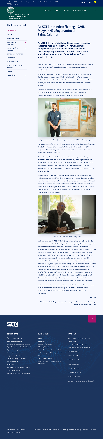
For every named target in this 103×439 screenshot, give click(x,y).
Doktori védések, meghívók (12, 49)
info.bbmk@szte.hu (73, 351)
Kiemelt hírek (11, 31)
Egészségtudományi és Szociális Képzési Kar (19, 347)
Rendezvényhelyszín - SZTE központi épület (50, 353)
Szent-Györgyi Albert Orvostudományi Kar (18, 367)
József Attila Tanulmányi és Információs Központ (51, 350)
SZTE (15, 2)
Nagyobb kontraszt (95, 2)
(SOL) (16, 4)
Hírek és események (79, 10)
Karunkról (48, 10)
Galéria (9, 71)
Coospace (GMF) (37, 2)
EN (90, 2)
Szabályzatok (41, 341)
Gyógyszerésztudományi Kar (15, 356)
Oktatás (57, 10)
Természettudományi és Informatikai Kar (18, 373)
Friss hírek (10, 35)
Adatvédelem (47, 430)
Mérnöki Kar (10, 364)
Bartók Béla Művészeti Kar (14, 341)
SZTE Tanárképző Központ (14, 370)
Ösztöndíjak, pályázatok (15, 54)
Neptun (21, 2)
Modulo (45, 2)
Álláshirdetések (12, 62)
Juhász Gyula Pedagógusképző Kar (16, 359)
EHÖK (39, 356)
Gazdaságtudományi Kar (14, 353)
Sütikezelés (37, 430)
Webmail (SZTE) (54, 2)
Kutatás (66, 10)
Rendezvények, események (12, 43)
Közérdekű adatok (74, 430)
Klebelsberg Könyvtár (43, 347)
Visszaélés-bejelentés (59, 430)
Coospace (28, 2)
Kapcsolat (83, 2)
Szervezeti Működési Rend (45, 344)
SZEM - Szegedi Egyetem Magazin (15, 66)
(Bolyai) (10, 4)
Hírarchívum (11, 75)
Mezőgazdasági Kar (12, 361)
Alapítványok (41, 338)
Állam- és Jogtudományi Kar (15, 338)
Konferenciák (11, 58)
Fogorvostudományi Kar (13, 350)
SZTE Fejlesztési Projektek (45, 359)
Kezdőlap (9, 2)
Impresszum (85, 430)
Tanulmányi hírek (13, 38)
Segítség (93, 430)
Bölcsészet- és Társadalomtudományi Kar (18, 344)
